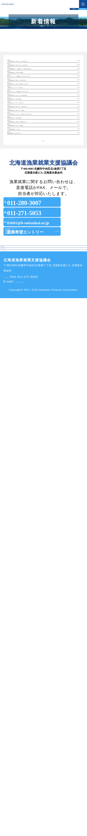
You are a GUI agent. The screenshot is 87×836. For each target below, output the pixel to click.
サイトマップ (12, 775)
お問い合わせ (12, 766)
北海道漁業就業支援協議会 (65, 12)
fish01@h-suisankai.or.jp (34, 819)
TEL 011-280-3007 (17, 814)
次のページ (43, 559)
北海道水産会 (22, 12)
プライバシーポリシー (19, 784)
